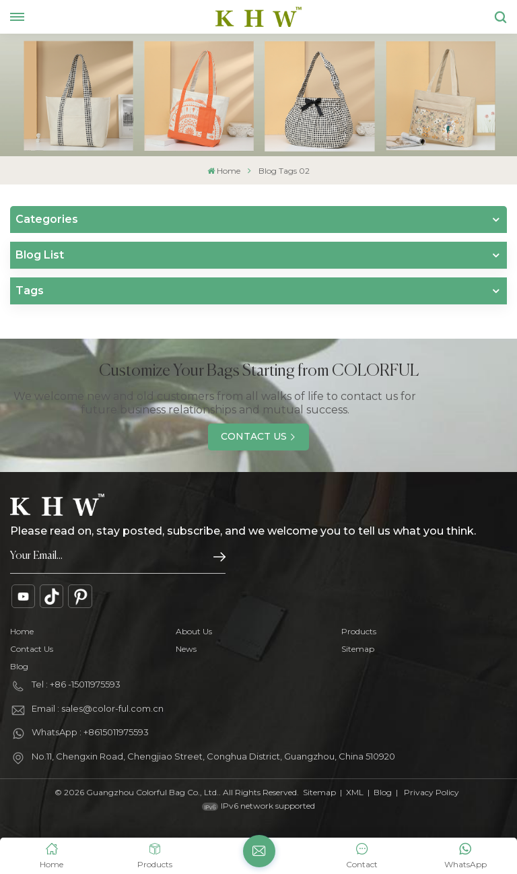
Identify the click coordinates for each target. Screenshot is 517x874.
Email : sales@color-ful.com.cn (98, 708)
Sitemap (357, 649)
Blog (19, 666)
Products (358, 631)
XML (355, 792)
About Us (194, 631)
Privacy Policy (431, 792)
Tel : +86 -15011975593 (76, 684)
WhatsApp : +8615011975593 (90, 732)
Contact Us (254, 436)
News (186, 649)
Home (223, 171)
